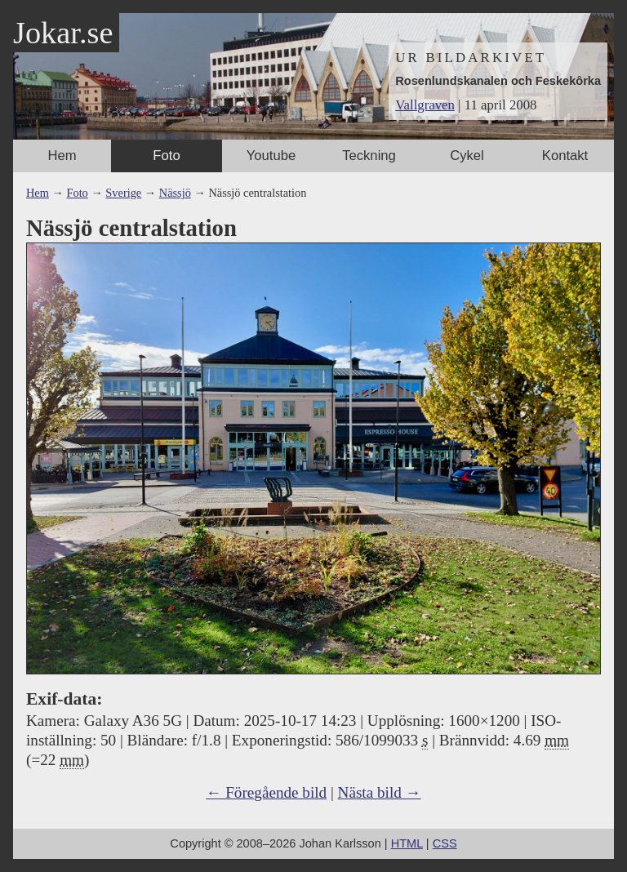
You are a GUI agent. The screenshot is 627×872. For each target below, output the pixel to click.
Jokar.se (63, 33)
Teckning (369, 155)
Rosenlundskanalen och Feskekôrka (498, 80)
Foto (166, 155)
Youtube (271, 155)
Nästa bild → (379, 792)
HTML (407, 843)
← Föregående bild (266, 792)
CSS (445, 843)
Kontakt (565, 155)
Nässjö (175, 192)
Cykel (467, 155)
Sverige (123, 192)
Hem (61, 155)
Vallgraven (425, 105)
